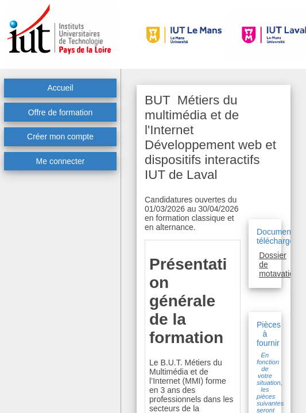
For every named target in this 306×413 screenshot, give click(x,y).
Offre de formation (60, 112)
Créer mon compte (60, 136)
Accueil (60, 87)
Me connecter (60, 161)
